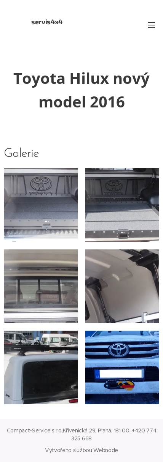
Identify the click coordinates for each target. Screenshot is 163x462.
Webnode (105, 450)
